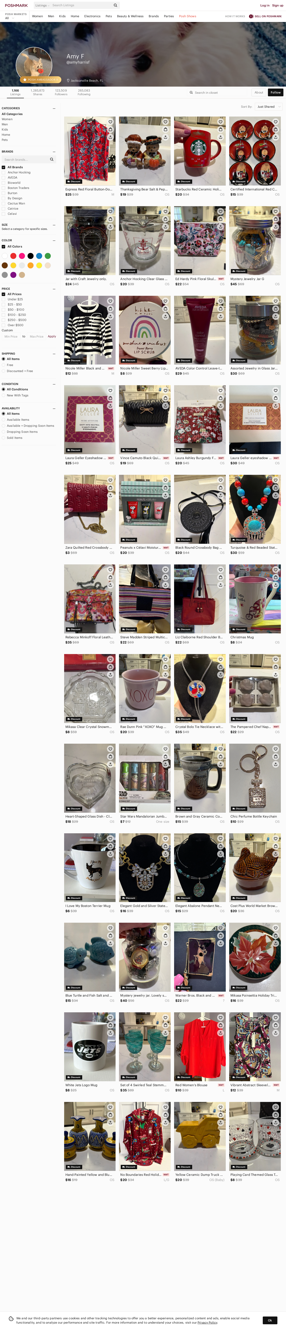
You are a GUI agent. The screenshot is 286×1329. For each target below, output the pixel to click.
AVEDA (9, 177)
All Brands (12, 167)
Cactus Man (13, 203)
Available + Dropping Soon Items (28, 426)
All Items (11, 359)
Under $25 (12, 299)
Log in (265, 5)
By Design (12, 198)
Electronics (92, 16)
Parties (169, 16)
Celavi (9, 214)
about (259, 92)
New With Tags (15, 395)
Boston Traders (15, 188)
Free (7, 365)
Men (51, 16)
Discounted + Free (17, 371)
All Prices (12, 294)
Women (37, 16)
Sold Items (12, 438)
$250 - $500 (14, 320)
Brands (154, 16)
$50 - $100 (13, 310)
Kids (62, 16)
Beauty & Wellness (130, 16)
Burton (9, 193)
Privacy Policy (207, 1322)
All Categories (12, 114)
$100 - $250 (14, 315)
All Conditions (15, 389)
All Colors (12, 246)
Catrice (10, 208)
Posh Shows (187, 16)
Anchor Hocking (16, 172)
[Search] (81, 5)
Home (75, 16)
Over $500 (13, 325)
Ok (270, 1320)
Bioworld (11, 183)
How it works (235, 16)
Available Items (15, 420)
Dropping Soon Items (20, 432)
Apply (52, 336)
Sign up (277, 5)
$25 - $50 (12, 304)
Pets (109, 16)
